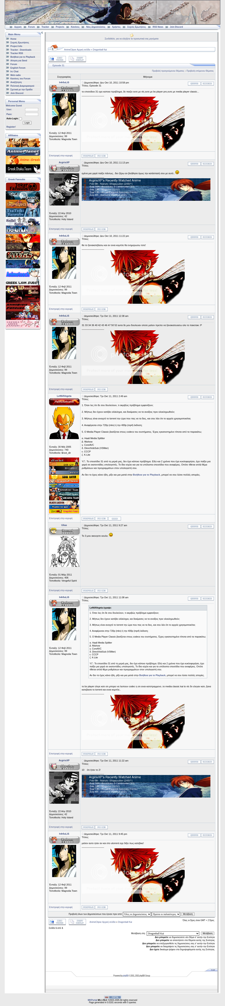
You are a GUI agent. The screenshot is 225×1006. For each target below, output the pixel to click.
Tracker (45, 27)
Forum (31, 27)
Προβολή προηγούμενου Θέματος (168, 71)
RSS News (158, 27)
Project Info (16, 46)
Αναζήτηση (16, 82)
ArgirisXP (64, 162)
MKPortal (92, 1000)
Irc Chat (14, 71)
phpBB (125, 975)
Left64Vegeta (64, 396)
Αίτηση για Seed (19, 60)
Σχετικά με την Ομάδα (22, 89)
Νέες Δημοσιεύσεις (95, 27)
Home (14, 39)
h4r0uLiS (64, 82)
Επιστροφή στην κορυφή (60, 155)
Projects (60, 27)
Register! (11, 127)
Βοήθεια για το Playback (23, 57)
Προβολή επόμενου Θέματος (200, 71)
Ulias (64, 525)
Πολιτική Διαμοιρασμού (22, 86)
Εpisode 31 (58, 65)
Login (27, 123)
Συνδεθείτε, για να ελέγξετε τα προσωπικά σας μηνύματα (132, 39)
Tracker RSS (17, 53)
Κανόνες (75, 27)
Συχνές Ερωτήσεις (137, 27)
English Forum (18, 68)
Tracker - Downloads (21, 49)
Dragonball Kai (100, 49)
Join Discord (176, 27)
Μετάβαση (188, 914)
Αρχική (18, 27)
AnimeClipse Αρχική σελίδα (77, 49)
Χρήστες (116, 27)
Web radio (16, 75)
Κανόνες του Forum (20, 78)
